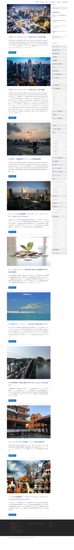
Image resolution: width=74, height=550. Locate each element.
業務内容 (42, 2)
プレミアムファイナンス (58, 138)
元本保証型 (55, 212)
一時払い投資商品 (57, 129)
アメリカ (55, 91)
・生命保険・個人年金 (12, 534)
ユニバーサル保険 (57, 135)
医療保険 (55, 143)
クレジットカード (57, 175)
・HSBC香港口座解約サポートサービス (15, 537)
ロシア (54, 107)
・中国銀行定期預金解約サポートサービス (15, 539)
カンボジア (55, 225)
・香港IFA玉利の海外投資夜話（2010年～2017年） (36, 532)
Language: (65, 2)
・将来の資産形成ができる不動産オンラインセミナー (17, 542)
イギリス (55, 235)
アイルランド (56, 227)
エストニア (55, 81)
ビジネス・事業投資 (57, 111)
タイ (54, 240)
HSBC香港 (55, 191)
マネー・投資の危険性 (58, 157)
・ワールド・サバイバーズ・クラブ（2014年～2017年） (36, 535)
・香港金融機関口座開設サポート (14, 532)
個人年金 (55, 153)
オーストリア (56, 243)
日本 (54, 67)
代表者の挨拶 (52, 2)
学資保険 (55, 151)
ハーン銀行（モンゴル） (58, 186)
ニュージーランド (57, 104)
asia (54, 94)
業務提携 (55, 60)
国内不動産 (55, 70)
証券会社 (55, 195)
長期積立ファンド (57, 206)
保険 (54, 132)
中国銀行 (55, 189)
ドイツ (54, 238)
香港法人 (55, 125)
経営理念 (37, 2)
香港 (54, 97)
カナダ (54, 245)
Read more (12, 54)
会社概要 (58, 2)
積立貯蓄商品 (56, 85)
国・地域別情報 (56, 88)
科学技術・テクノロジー (58, 164)
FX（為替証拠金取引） (58, 74)
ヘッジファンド (56, 46)
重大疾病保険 (56, 148)
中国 (54, 99)
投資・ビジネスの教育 (58, 171)
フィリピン (55, 232)
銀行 (54, 178)
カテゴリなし (56, 253)
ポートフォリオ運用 (57, 210)
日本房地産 (55, 161)
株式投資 (55, 203)
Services (47, 2)
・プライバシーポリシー (51, 532)
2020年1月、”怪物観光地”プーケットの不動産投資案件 (27, 164)
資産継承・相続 (56, 50)
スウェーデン (56, 222)
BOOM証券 (55, 199)
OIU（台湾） (56, 141)
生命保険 (55, 146)
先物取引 (55, 114)
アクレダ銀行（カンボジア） (59, 182)
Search (66, 8)
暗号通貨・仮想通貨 (57, 63)
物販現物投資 (56, 249)
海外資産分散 (56, 53)
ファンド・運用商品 (57, 118)
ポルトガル (55, 219)
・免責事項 (49, 534)
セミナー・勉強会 (57, 168)
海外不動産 (55, 216)
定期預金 (55, 57)
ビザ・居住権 (56, 77)
